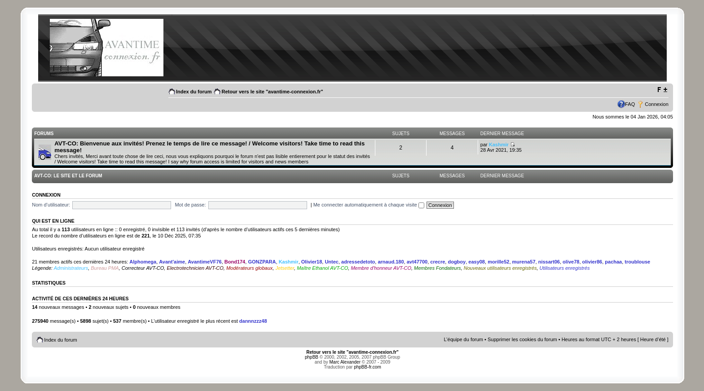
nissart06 (549, 261)
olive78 (571, 261)
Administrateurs (71, 268)
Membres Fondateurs (437, 268)
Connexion (657, 104)
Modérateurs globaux (249, 268)
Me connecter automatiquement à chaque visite (368, 204)
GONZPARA (262, 261)
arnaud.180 (391, 261)
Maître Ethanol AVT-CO (322, 268)
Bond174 (234, 261)
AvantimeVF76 (204, 261)
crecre (437, 261)
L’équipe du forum (463, 339)
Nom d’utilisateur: (51, 204)
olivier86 (592, 261)
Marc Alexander (345, 362)
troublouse (637, 261)
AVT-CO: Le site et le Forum (68, 175)
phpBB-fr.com (367, 367)
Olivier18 (311, 261)
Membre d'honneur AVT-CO (381, 268)
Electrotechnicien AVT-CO (195, 268)
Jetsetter (284, 268)
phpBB (311, 357)
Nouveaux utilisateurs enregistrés (500, 268)
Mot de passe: (190, 204)
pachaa (613, 261)
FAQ (630, 104)
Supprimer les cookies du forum (522, 339)
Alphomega (142, 261)
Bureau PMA (105, 268)
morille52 (498, 261)
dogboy (457, 261)
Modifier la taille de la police (662, 90)
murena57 (524, 261)
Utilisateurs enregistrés (565, 268)
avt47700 (417, 261)
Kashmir (499, 144)
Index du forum (193, 91)
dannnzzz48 (253, 321)
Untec (332, 261)
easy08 (476, 261)
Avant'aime (172, 261)
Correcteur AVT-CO (143, 268)
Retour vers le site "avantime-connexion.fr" (272, 91)
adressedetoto (358, 261)
